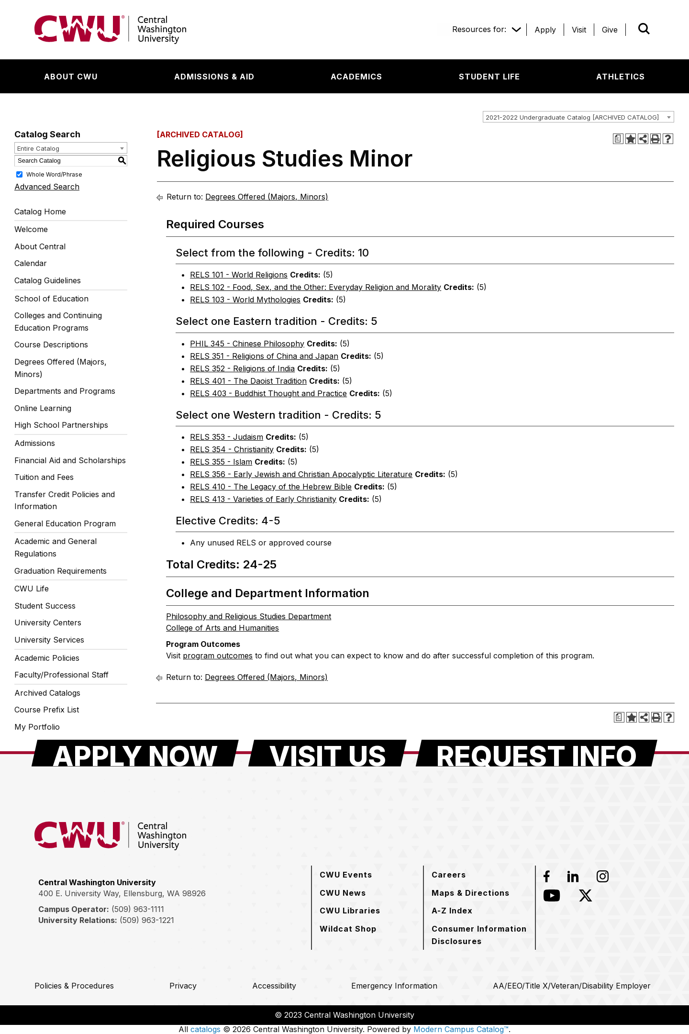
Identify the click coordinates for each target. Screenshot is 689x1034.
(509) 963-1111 (137, 909)
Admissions (34, 443)
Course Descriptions (51, 344)
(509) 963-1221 (147, 920)
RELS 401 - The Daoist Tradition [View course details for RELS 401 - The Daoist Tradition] (248, 381)
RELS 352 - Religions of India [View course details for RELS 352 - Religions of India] (242, 368)
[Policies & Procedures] (74, 985)
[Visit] (579, 29)
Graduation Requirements (60, 571)
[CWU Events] (346, 874)
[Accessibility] (274, 985)
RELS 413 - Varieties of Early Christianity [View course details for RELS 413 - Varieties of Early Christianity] (263, 499)
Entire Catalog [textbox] (38, 148)
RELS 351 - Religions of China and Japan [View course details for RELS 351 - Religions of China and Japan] (264, 356)
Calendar (30, 263)
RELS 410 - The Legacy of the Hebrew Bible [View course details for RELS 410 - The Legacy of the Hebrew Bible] (271, 486)
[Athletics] (621, 76)
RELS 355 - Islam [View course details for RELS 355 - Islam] (221, 462)
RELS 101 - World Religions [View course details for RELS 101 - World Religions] (239, 274)
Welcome (31, 229)
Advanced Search (46, 186)
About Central (40, 246)
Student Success (45, 606)
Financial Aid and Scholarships (70, 460)
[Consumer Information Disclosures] (479, 935)
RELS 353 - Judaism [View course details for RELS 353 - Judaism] (226, 437)
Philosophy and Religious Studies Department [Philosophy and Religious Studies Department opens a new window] (248, 616)
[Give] (610, 29)
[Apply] (545, 29)
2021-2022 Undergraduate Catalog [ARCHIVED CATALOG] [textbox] (572, 117)
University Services (49, 640)
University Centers (47, 622)
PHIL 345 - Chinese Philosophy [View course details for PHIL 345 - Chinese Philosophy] (247, 343)
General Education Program (65, 523)
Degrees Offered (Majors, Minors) (60, 368)
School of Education (51, 298)
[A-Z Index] (452, 910)
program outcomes (218, 655)
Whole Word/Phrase (54, 174)
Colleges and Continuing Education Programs (58, 322)
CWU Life (31, 588)
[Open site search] (644, 28)
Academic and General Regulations (55, 547)
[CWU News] (343, 893)
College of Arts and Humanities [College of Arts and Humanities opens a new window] (222, 628)
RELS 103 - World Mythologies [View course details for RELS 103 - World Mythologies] (245, 299)
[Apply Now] (135, 753)
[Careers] (449, 874)
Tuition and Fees (44, 477)
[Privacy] (183, 985)
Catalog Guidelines (47, 280)
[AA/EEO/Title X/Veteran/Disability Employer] (572, 985)
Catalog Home (40, 211)
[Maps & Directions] (471, 893)
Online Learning (42, 408)
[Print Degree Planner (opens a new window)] (618, 138)
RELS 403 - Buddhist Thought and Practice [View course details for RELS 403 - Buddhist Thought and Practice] (268, 393)
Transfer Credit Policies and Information (64, 500)
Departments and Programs (64, 391)
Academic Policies (46, 658)
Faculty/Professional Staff (61, 674)
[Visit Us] (327, 753)
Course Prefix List (46, 709)
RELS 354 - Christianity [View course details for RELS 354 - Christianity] (232, 449)
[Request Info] (537, 753)
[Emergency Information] (394, 985)
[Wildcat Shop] (348, 929)
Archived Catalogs (47, 693)
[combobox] (578, 116)
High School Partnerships (61, 425)
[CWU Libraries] (350, 910)
